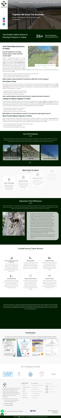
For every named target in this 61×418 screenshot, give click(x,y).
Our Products (30, 2)
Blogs (50, 2)
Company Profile (22, 2)
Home (16, 2)
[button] (29, 162)
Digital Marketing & (36, 416)
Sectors (37, 2)
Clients (46, 2)
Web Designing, (29, 416)
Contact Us (55, 2)
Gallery (42, 2)
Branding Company (44, 416)
